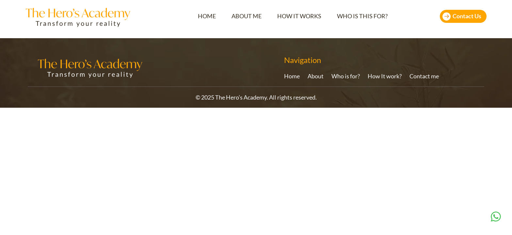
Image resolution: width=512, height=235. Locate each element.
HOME (207, 16)
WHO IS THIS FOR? (362, 16)
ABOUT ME (247, 16)
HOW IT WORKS (299, 16)
